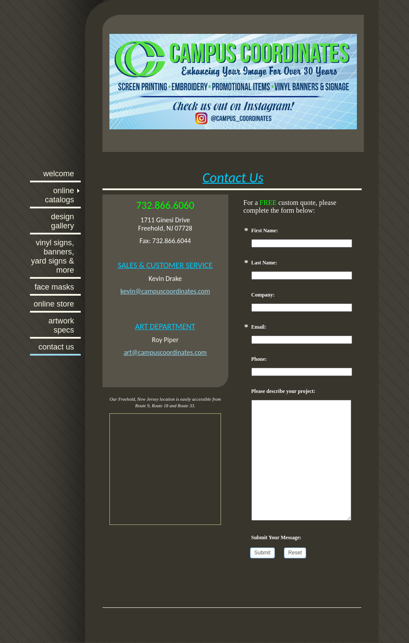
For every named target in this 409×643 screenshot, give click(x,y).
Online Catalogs (59, 195)
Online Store (53, 304)
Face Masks (54, 287)
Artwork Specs (61, 325)
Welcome (58, 173)
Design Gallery (62, 221)
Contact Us (56, 347)
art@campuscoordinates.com (165, 352)
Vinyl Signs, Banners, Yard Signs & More (52, 256)
